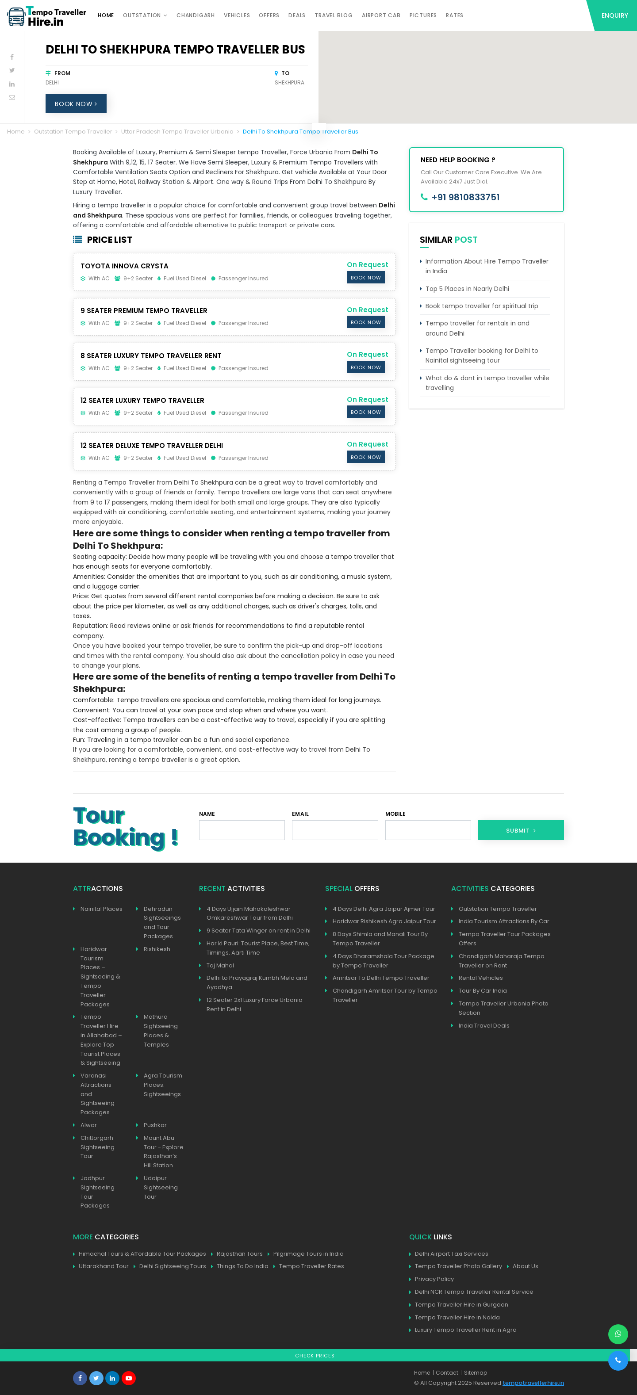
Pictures (423, 15)
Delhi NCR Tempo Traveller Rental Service (471, 1292)
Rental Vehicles (481, 978)
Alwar (89, 1125)
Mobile (395, 814)
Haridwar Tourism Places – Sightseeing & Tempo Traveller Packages (100, 977)
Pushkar (155, 1125)
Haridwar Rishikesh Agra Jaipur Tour (384, 921)
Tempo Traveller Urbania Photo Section (504, 1008)
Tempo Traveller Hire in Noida (454, 1317)
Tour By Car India (483, 990)
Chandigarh (196, 15)
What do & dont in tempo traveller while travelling (487, 383)
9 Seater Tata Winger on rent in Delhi (259, 930)
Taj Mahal (220, 965)
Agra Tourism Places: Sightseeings (163, 1084)
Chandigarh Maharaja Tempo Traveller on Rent (502, 961)
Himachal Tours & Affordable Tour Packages (139, 1254)
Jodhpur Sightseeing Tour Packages (98, 1192)
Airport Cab (381, 15)
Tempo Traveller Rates (308, 1266)
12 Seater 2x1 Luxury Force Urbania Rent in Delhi (255, 1004)
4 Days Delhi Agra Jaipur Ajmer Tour (384, 909)
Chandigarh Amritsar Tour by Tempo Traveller (385, 995)
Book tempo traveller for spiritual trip (482, 306)
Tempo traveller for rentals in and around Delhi (478, 328)
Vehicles (237, 15)
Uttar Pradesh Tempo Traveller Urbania (177, 131)
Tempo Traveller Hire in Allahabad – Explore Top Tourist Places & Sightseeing (101, 1040)
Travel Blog (334, 15)
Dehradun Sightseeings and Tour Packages (162, 922)
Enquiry (615, 15)
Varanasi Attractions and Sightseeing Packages (98, 1093)
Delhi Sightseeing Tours (170, 1266)
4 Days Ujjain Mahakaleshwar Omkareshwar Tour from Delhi (250, 913)
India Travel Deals (484, 1025)
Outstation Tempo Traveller (73, 131)
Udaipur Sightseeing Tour (161, 1187)
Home (106, 15)
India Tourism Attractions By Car (504, 921)
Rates (455, 15)
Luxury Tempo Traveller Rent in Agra (463, 1330)
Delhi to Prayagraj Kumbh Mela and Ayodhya (257, 982)
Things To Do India (240, 1266)
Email (300, 814)
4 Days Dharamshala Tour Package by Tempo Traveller (383, 961)
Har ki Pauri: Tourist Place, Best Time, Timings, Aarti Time (258, 948)
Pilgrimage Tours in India (306, 1254)
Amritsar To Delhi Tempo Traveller (381, 978)
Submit (521, 830)
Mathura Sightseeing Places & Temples (161, 1030)
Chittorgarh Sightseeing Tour (98, 1147)
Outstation (142, 15)
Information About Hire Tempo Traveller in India (487, 266)
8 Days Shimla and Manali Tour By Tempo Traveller (380, 939)
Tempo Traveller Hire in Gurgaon (458, 1305)
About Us (522, 1266)
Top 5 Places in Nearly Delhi (467, 288)
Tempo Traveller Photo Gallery (455, 1266)
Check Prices (315, 1355)
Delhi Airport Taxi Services (448, 1254)
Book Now (76, 103)
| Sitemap (474, 1372)
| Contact (445, 1372)
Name (207, 814)
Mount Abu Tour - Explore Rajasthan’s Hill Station (164, 1152)
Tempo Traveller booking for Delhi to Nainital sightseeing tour (482, 355)
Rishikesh (157, 949)
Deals (297, 15)
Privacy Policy (431, 1279)
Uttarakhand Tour (101, 1266)
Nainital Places (102, 909)
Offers (269, 15)
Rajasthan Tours (237, 1254)
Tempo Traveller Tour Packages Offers (505, 939)
